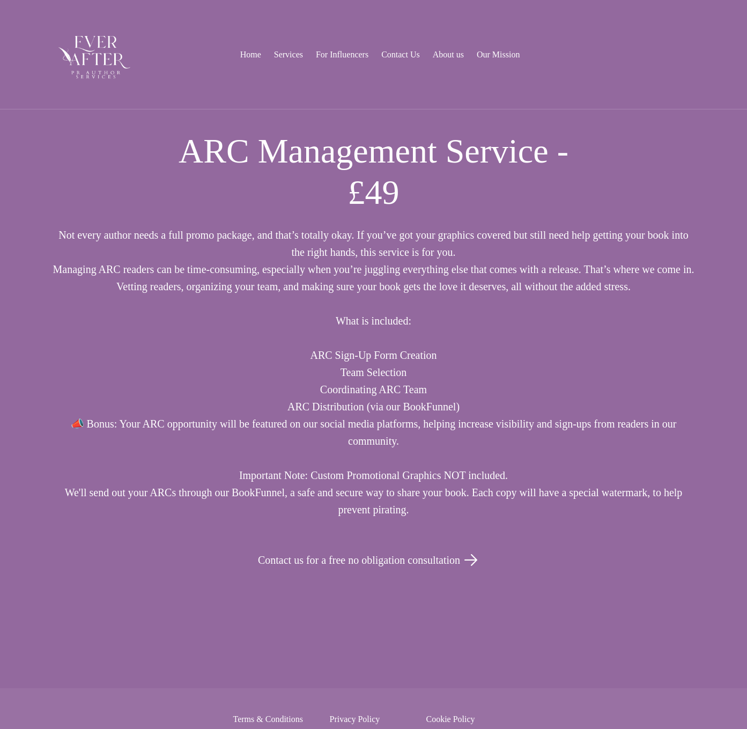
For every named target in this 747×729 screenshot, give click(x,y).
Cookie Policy (450, 719)
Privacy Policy (355, 719)
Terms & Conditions (268, 719)
